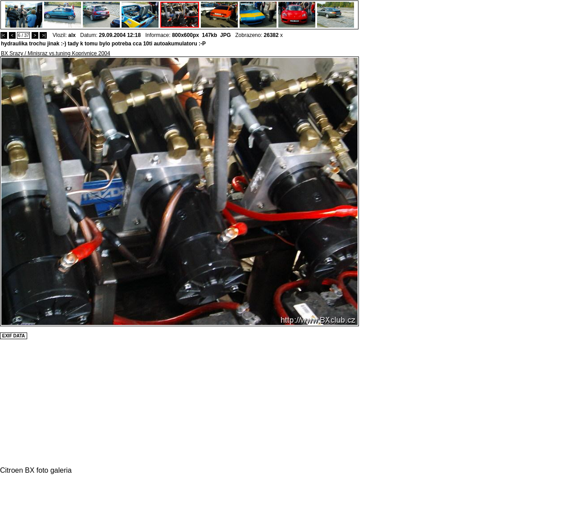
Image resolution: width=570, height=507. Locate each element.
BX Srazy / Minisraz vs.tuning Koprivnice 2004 (55, 53)
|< (3, 35)
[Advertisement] (385, 190)
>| (43, 35)
